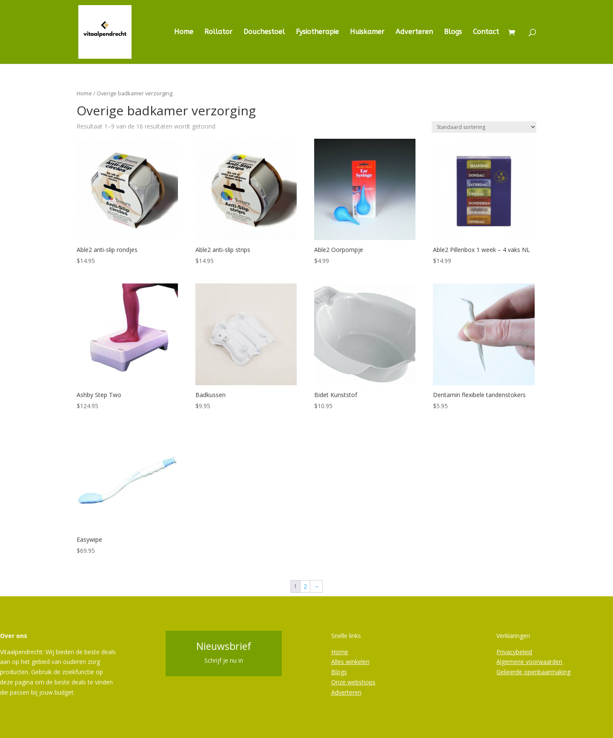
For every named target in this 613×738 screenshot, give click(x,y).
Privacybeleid (514, 652)
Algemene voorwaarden (529, 662)
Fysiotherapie (317, 32)
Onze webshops (353, 682)
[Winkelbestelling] (484, 127)
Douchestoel (264, 32)
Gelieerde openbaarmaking (533, 672)
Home (183, 32)
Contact (486, 32)
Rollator (218, 32)
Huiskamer (367, 32)
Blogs (453, 32)
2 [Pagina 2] (305, 586)
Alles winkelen (350, 662)
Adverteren (414, 32)
